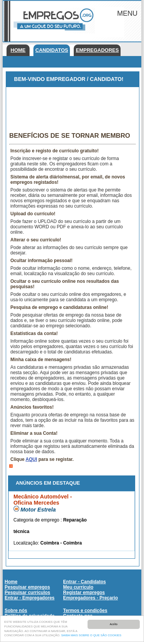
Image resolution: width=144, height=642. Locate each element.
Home (18, 50)
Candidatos (51, 50)
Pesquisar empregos (27, 587)
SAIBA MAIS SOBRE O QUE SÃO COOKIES (91, 635)
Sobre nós (16, 610)
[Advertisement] (72, 106)
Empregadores (97, 50)
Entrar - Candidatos (84, 581)
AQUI (31, 459)
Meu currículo (78, 587)
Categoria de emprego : (38, 520)
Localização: (26, 543)
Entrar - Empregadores (30, 598)
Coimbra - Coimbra (61, 543)
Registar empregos (84, 592)
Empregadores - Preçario (90, 598)
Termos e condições (85, 610)
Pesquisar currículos (27, 592)
